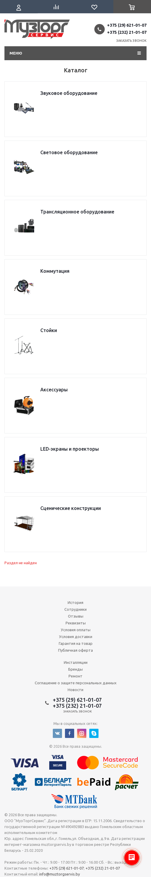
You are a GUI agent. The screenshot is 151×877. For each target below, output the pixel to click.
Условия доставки (75, 636)
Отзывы (75, 616)
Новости (75, 690)
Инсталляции (76, 662)
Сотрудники (75, 609)
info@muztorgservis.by (59, 874)
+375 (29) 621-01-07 (127, 25)
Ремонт (75, 676)
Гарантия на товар (76, 643)
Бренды (75, 669)
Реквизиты (76, 623)
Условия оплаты (75, 630)
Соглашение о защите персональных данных (76, 683)
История (75, 602)
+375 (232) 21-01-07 (127, 32)
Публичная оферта (75, 650)
